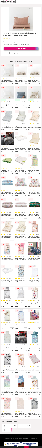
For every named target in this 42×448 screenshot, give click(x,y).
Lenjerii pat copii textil (24, 426)
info (12, 83)
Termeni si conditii (9, 438)
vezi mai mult (28, 42)
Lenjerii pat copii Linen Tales (9, 426)
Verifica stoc (27, 48)
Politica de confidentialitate (21, 438)
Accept (26, 447)
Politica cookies (33, 438)
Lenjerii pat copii (6, 430)
